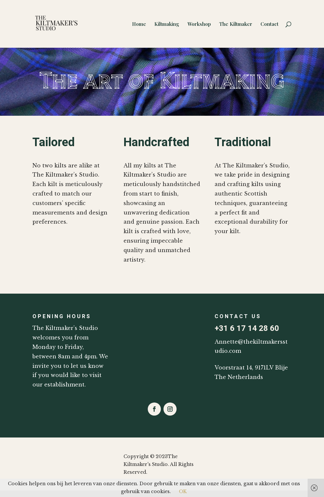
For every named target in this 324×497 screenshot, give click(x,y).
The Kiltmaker (235, 24)
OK (183, 491)
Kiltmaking (166, 24)
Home (139, 24)
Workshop (199, 24)
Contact (269, 24)
